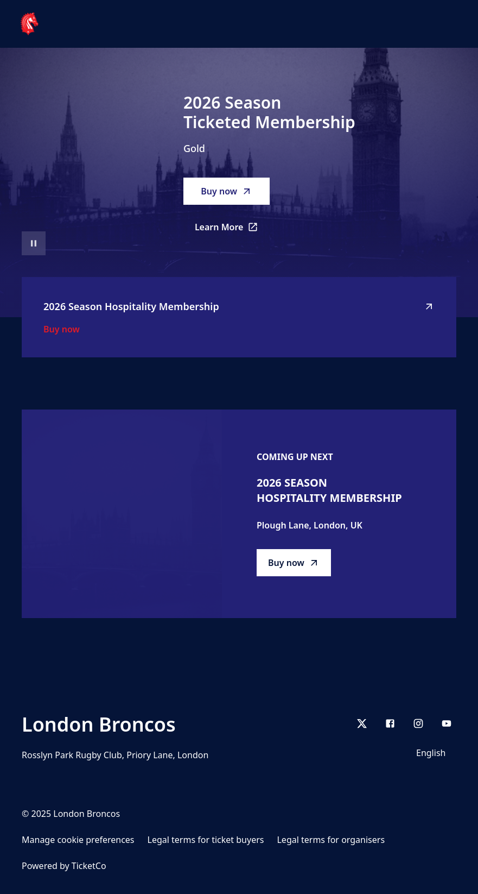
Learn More (232, 230)
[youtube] (446, 723)
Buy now (226, 191)
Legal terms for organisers (331, 840)
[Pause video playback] (34, 243)
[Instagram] (418, 723)
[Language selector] (433, 753)
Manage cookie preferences (78, 840)
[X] (362, 723)
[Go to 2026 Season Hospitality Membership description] (122, 514)
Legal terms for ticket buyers (206, 840)
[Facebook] (390, 723)
